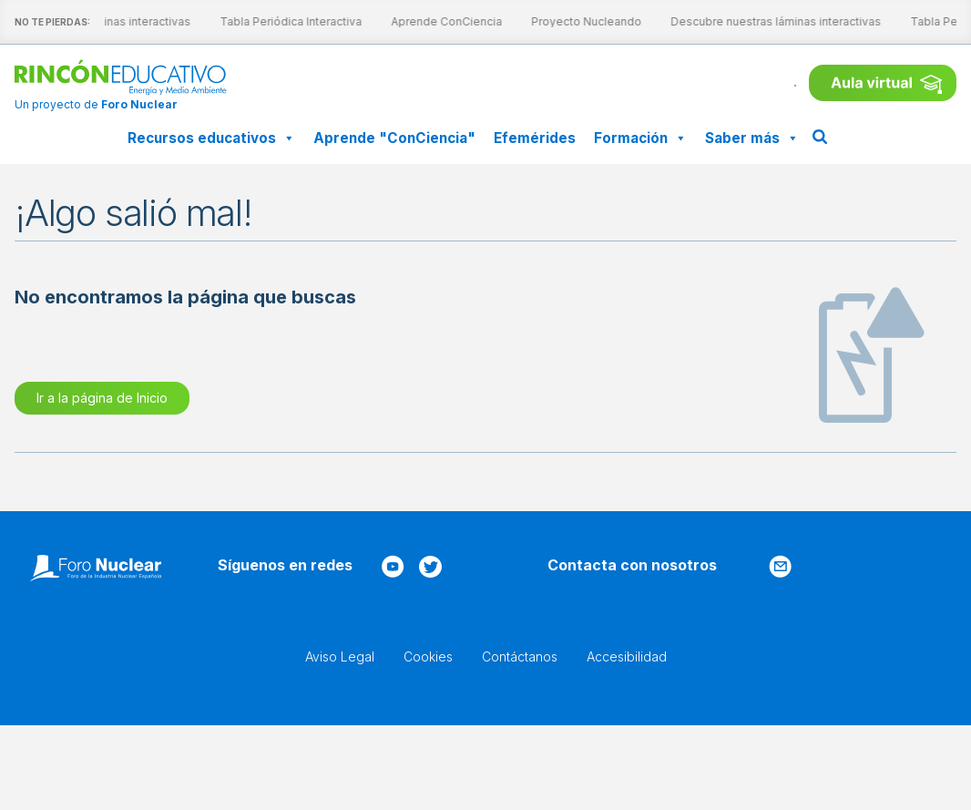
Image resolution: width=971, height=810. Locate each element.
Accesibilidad (627, 656)
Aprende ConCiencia (430, 21)
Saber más (752, 138)
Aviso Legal (339, 656)
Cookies (428, 656)
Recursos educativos (211, 138)
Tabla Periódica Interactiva (274, 21)
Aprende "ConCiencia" (394, 138)
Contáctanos (519, 656)
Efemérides (535, 138)
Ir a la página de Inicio (102, 397)
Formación (640, 138)
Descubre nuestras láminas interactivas (759, 21)
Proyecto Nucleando (570, 21)
